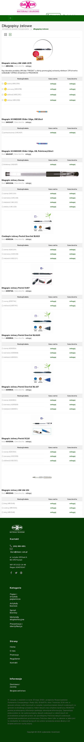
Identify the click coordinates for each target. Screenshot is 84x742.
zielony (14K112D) (10, 207)
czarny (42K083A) (10, 400)
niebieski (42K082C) (11, 357)
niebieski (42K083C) (11, 409)
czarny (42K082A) (10, 348)
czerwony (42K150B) (11, 456)
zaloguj (28, 66)
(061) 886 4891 (19, 546)
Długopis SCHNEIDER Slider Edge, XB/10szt (22, 119)
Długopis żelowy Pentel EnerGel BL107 (20, 387)
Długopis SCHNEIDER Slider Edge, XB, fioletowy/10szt (27, 151)
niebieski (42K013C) (11, 258)
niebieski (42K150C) (11, 460)
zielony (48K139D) (13, 100)
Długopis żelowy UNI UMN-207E (17, 63)
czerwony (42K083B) (11, 404)
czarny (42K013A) (10, 249)
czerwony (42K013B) (11, 254)
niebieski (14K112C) (11, 202)
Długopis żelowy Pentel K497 (16, 288)
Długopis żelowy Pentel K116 (16, 438)
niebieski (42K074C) (11, 305)
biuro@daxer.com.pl (18, 552)
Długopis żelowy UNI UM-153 (15, 490)
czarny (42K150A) (10, 452)
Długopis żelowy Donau (13, 180)
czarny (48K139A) (13, 83)
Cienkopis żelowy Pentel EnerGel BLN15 (21, 236)
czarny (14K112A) (10, 193)
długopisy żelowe (41, 29)
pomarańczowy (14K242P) (13, 132)
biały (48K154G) (9, 503)
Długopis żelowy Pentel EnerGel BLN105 (21, 335)
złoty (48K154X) (9, 512)
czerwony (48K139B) (14, 89)
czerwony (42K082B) (11, 353)
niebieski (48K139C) (14, 94)
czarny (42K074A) (10, 301)
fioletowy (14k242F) (11, 164)
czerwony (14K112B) (11, 198)
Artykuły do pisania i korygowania (15, 29)
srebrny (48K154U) (10, 508)
